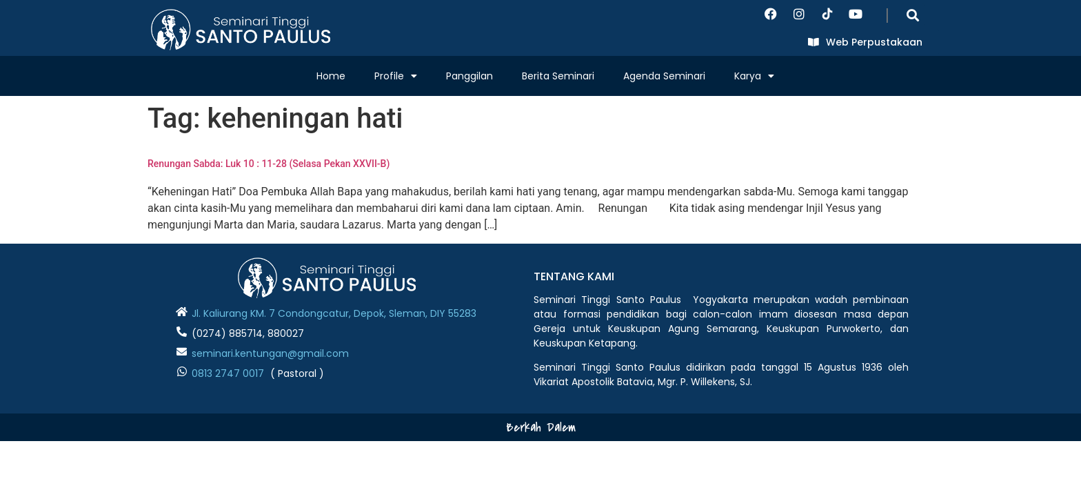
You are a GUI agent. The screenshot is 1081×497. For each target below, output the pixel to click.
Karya (754, 76)
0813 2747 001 (225, 373)
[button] (913, 14)
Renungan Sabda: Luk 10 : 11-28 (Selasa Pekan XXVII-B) (269, 163)
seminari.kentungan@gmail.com (270, 353)
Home (330, 76)
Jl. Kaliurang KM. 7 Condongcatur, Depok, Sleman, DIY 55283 (334, 313)
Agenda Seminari (664, 76)
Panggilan (469, 76)
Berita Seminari (558, 76)
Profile (395, 76)
